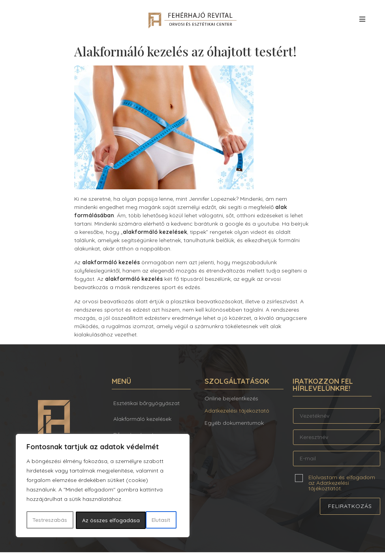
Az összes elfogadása (144, 520)
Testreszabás (49, 520)
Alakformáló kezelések (142, 419)
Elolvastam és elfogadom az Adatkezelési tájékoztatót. (341, 483)
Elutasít (91, 520)
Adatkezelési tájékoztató (237, 411)
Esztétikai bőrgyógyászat (146, 403)
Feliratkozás (350, 506)
